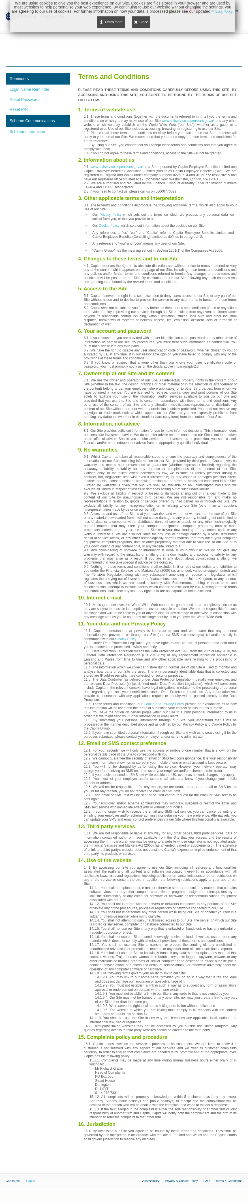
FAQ (207, 1180)
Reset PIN (19, 109)
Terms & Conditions (228, 1180)
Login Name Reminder (29, 89)
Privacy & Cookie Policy (181, 1180)
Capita (30, 1180)
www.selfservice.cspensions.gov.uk (188, 121)
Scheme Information (27, 131)
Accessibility (150, 1180)
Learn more (113, 22)
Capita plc (13, 1180)
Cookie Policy (109, 226)
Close (144, 22)
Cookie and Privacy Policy (164, 704)
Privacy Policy (110, 215)
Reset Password (24, 99)
